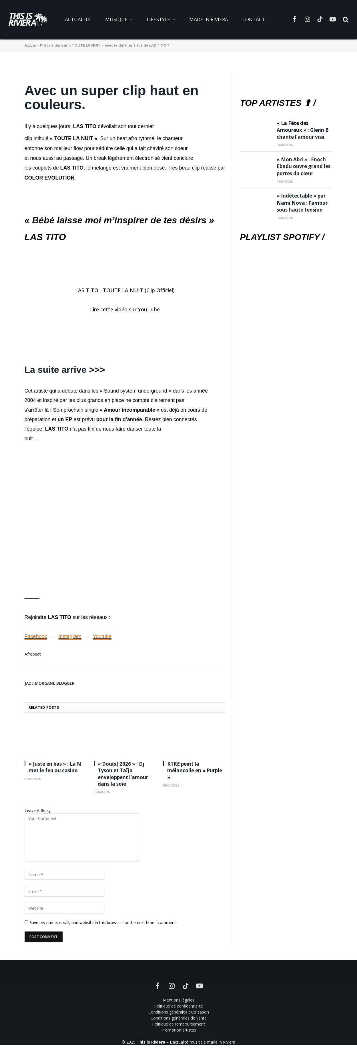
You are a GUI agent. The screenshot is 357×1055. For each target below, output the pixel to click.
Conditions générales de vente (179, 1018)
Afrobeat (33, 654)
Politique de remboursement (178, 1024)
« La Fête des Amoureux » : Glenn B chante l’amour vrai (303, 130)
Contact (253, 19)
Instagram (70, 636)
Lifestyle (158, 19)
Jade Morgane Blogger (50, 683)
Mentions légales (178, 1000)
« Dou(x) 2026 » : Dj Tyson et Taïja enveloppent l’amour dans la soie (123, 774)
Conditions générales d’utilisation (178, 1012)
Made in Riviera (208, 19)
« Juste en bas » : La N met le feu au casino (55, 767)
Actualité (78, 19)
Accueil (31, 45)
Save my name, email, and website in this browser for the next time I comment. (103, 922)
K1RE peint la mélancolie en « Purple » (194, 770)
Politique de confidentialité (178, 1006)
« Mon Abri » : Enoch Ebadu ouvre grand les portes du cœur (303, 166)
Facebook (36, 636)
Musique (116, 19)
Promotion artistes (178, 1030)
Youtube (102, 636)
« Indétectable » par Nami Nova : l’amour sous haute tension (302, 202)
